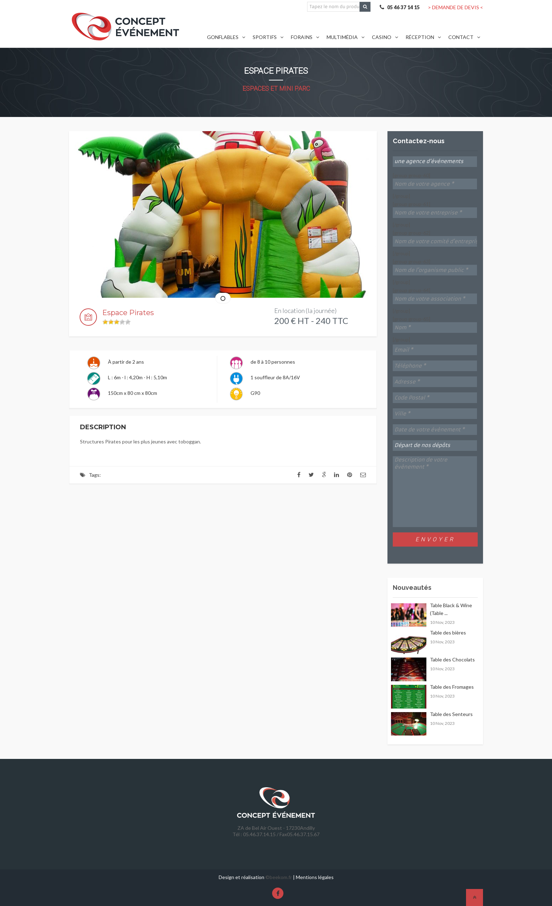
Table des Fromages (452, 687)
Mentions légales (315, 877)
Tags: (95, 475)
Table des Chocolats (452, 659)
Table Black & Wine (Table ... (451, 609)
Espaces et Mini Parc (276, 88)
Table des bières (448, 633)
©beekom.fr (278, 877)
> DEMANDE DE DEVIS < (455, 7)
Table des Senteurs (451, 714)
